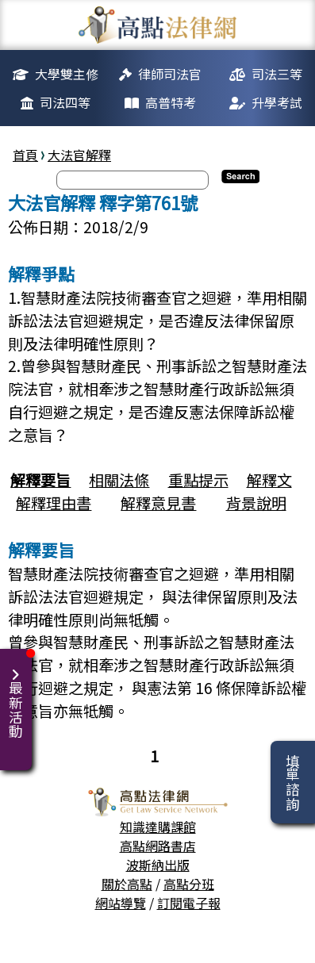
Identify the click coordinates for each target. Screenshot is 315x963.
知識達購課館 (158, 826)
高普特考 (170, 102)
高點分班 (188, 883)
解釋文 (269, 480)
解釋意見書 (158, 503)
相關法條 (119, 480)
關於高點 (127, 883)
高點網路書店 (158, 845)
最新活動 (19, 694)
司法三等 (277, 73)
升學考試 (277, 102)
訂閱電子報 (189, 902)
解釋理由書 (53, 503)
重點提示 (198, 480)
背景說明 (256, 503)
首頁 (25, 154)
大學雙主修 (66, 73)
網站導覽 (120, 902)
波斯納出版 (158, 864)
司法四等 (65, 102)
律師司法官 (170, 73)
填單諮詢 (292, 782)
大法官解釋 (79, 154)
